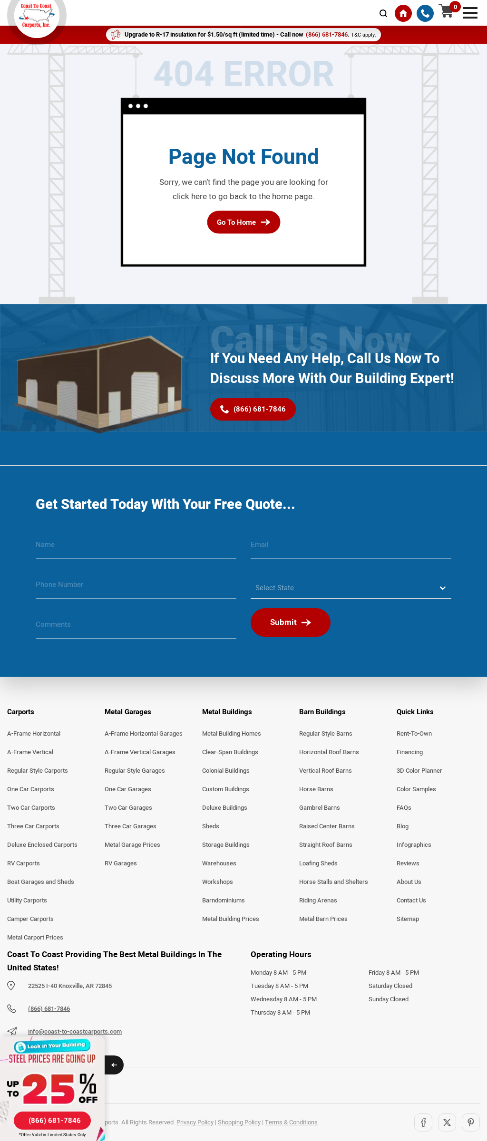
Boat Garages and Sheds (40, 882)
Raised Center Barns (327, 826)
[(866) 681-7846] (425, 13)
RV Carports (23, 863)
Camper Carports (30, 919)
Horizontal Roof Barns (329, 752)
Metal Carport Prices (35, 937)
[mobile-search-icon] (383, 13)
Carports (20, 712)
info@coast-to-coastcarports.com (75, 1032)
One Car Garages (128, 789)
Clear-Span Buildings (230, 752)
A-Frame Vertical (30, 752)
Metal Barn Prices (323, 919)
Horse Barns (316, 789)
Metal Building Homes (231, 734)
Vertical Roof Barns (325, 771)
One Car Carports (30, 789)
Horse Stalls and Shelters (333, 882)
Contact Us (411, 900)
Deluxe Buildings (224, 808)
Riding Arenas (318, 900)
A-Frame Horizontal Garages (144, 734)
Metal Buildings (227, 712)
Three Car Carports (33, 826)
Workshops (217, 882)
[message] (136, 628)
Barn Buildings (322, 712)
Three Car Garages (130, 826)
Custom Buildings (225, 789)
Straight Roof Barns (325, 845)
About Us (409, 882)
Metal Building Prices (230, 919)
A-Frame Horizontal (33, 734)
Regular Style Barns (325, 734)
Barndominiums (223, 900)
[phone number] (136, 588)
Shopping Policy (239, 1122)
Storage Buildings (226, 845)
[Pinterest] (471, 1122)
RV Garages (121, 863)
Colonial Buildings (226, 771)
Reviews (408, 863)
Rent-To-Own (414, 734)
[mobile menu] (470, 12)
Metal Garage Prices (132, 845)
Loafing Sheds (318, 863)
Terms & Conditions (291, 1122)
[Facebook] (423, 1122)
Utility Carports (27, 900)
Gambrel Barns (319, 808)
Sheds (210, 826)
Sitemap (408, 919)
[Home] (403, 13)
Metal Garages (128, 712)
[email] (351, 548)
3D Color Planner (419, 771)
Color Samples (416, 789)
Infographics (414, 845)
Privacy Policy (195, 1122)
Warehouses (219, 863)
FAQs (404, 808)
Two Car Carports (31, 808)
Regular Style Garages (135, 771)
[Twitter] (447, 1122)
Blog (403, 826)
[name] (136, 548)
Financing (410, 752)
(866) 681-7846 (49, 1009)
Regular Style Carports (37, 771)
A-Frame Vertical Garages (140, 752)
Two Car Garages (128, 808)
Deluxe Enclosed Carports (42, 845)
